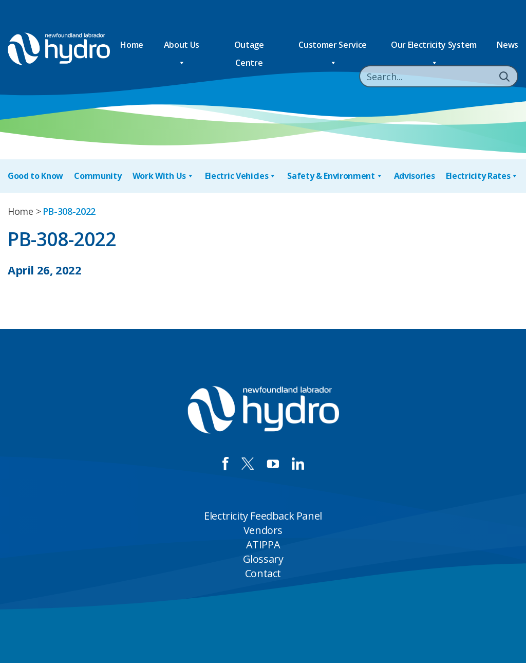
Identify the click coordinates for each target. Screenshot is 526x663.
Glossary (263, 559)
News (507, 44)
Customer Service (332, 46)
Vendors (263, 530)
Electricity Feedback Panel (263, 516)
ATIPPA (263, 544)
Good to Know (35, 175)
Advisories (414, 175)
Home (131, 44)
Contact (263, 573)
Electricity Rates (482, 176)
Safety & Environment (335, 176)
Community (97, 175)
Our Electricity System (434, 46)
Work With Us (163, 176)
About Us (181, 46)
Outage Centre (249, 46)
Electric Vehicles (240, 176)
